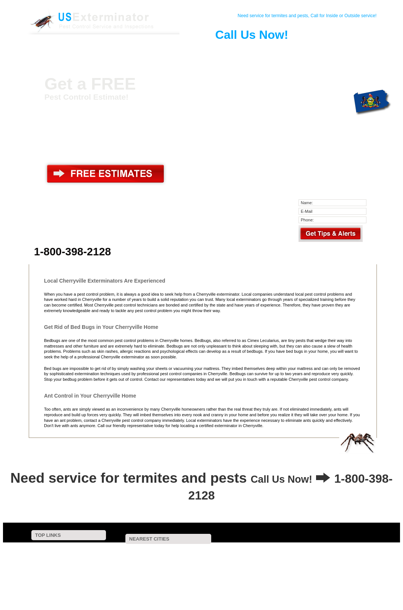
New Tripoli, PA (263, 570)
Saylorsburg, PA (264, 580)
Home (64, 50)
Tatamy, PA (218, 580)
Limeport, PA (247, 590)
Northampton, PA (224, 555)
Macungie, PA (243, 585)
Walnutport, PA (264, 550)
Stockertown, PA (124, 580)
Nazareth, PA (177, 570)
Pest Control (119, 50)
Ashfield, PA (212, 565)
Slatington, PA (309, 550)
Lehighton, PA (132, 570)
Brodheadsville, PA (234, 575)
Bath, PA (266, 560)
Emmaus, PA (311, 580)
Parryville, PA (352, 560)
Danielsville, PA (219, 550)
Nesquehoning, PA (193, 585)
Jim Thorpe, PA (358, 570)
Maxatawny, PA (290, 585)
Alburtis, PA (156, 590)
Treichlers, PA (122, 550)
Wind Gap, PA (337, 575)
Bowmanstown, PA (176, 560)
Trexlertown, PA (173, 580)
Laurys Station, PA (169, 550)
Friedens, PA (352, 550)
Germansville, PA (256, 565)
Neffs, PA (266, 555)
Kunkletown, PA (307, 560)
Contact (91, 50)
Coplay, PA (302, 555)
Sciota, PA (334, 585)
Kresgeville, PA (303, 565)
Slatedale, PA (342, 555)
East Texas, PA (287, 575)
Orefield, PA (131, 565)
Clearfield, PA (349, 565)
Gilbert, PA (219, 570)
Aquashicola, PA (133, 555)
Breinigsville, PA (357, 580)
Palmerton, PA (179, 555)
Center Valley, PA (201, 590)
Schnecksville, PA (125, 560)
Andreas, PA (142, 575)
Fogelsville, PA (310, 570)
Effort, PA (185, 575)
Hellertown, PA (143, 585)
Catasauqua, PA (225, 560)
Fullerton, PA (171, 565)
